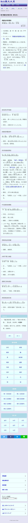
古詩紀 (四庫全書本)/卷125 (14, 187)
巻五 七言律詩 (7, 403)
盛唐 (20, 362)
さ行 (23, 420)
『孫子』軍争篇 (18, 160)
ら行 (14, 430)
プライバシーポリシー (9, 509)
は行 (14, 425)
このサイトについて (8, 505)
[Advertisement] (14, 89)
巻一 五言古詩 (7, 393)
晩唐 (20, 367)
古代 (7, 347)
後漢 (7, 352)
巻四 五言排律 (20, 398)
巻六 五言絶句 (20, 403)
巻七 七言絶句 (7, 408)
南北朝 (20, 357)
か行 (14, 420)
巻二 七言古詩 (20, 393)
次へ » (18, 335)
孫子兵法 (12, 167)
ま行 (23, 425)
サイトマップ (7, 513)
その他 (17, 4)
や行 (5, 430)
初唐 (7, 362)
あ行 (5, 420)
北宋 (7, 372)
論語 (3, 4)
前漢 (20, 347)
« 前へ (9, 335)
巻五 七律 (20, 8)
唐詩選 (13, 8)
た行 (5, 425)
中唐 (7, 367)
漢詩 (13, 4)
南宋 (20, 372)
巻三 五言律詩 (7, 398)
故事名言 (8, 4)
